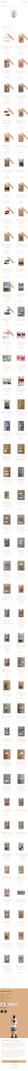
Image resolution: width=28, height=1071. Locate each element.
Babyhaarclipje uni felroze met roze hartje (21, 73)
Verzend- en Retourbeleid (6, 998)
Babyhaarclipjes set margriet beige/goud (7, 833)
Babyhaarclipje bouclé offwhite (7, 922)
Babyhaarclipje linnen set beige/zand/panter (21, 529)
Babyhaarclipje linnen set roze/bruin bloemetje (7, 647)
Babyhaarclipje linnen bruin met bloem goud (6, 694)
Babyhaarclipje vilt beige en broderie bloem (7, 435)
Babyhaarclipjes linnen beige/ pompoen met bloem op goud (7, 764)
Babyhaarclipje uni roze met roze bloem (21, 146)
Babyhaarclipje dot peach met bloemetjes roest (7, 122)
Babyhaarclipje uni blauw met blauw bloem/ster (21, 97)
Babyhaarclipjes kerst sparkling (21, 901)
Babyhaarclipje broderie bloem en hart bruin (21, 481)
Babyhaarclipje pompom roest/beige (21, 320)
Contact (2, 999)
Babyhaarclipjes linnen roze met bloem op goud (21, 763)
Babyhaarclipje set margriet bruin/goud (21, 810)
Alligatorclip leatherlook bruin (21, 270)
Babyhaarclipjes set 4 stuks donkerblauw (7, 412)
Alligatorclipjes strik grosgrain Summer (21, 367)
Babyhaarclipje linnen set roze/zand (21, 552)
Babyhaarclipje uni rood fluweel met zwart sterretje (7, 221)
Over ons (3, 995)
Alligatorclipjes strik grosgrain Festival (6, 390)
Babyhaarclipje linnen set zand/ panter (6, 529)
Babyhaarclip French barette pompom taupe (21, 647)
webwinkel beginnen (7, 1068)
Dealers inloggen (4, 1001)
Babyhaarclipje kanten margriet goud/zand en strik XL (7, 504)
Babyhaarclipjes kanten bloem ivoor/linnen (7, 788)
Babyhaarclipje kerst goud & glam (7, 878)
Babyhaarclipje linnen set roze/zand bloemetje (7, 622)
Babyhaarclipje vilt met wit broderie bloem (21, 435)
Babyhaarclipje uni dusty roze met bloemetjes (7, 246)
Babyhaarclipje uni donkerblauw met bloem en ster (21, 122)
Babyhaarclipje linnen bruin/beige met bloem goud (21, 740)
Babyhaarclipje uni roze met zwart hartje (21, 197)
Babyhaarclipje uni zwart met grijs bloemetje (7, 147)
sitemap (21, 1066)
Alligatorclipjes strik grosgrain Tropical (6, 367)
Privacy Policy (4, 997)
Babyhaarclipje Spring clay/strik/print (21, 945)
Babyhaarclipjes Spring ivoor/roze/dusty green (6, 968)
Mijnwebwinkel (22, 1068)
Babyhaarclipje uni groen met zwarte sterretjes (7, 271)
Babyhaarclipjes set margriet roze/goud (21, 833)
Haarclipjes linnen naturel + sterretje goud (21, 504)
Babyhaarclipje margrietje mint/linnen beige (21, 788)
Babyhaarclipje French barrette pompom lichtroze (6, 296)
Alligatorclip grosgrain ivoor (21, 295)
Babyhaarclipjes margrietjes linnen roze (7, 740)
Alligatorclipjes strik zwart (21, 171)
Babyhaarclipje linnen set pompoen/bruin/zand (7, 598)
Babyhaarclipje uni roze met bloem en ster (7, 172)
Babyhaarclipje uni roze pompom (7, 343)
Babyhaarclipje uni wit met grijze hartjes (7, 97)
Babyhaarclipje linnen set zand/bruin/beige (6, 552)
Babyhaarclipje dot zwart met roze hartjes (7, 73)
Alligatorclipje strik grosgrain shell (7, 811)
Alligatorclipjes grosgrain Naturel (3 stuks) (21, 390)
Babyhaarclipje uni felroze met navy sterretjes (21, 48)
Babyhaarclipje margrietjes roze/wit (21, 671)
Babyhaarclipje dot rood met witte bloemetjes (7, 48)
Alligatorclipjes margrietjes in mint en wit (21, 717)
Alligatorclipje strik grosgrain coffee (21, 694)
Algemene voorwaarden (5, 994)
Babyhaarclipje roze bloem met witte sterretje (21, 221)
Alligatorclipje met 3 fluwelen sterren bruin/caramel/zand (7, 945)
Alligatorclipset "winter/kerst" (6, 901)
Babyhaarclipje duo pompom (7, 320)
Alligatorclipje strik (7, 196)
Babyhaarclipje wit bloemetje (21, 412)
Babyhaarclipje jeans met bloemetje (21, 245)
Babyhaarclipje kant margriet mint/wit (7, 716)
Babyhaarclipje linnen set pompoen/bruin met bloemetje (21, 598)
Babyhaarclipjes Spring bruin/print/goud (21, 968)
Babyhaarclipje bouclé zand (21, 922)
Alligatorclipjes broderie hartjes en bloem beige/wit (21, 458)
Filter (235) (8, 27)
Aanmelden (4, 1060)
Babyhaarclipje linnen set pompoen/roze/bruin (7, 575)
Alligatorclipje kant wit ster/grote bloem (7, 481)
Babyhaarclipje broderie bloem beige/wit (7, 458)
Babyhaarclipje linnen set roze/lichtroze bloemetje (21, 623)
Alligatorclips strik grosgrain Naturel (21, 344)
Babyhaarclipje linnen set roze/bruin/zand (21, 575)
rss (25, 1066)
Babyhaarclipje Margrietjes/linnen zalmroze (7, 671)
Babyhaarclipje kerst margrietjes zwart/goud (7, 856)
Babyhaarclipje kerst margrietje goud (21, 879)
